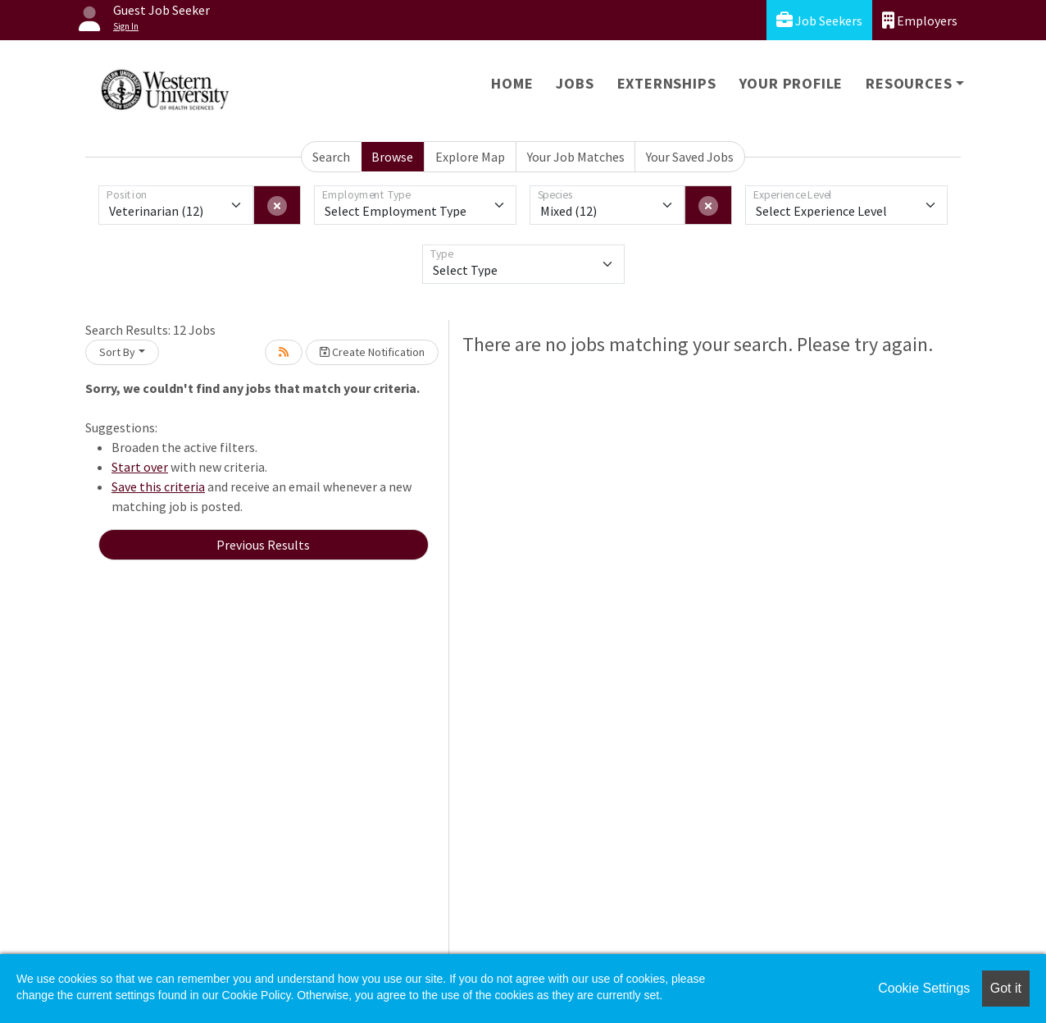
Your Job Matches (576, 156)
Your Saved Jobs (690, 156)
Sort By (117, 352)
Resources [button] (909, 83)
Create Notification (372, 352)
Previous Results (263, 545)
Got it (1005, 988)
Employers (919, 20)
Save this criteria (158, 486)
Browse (392, 156)
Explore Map (470, 156)
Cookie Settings (924, 988)
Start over (139, 467)
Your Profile (791, 83)
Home (512, 83)
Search (331, 156)
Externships (666, 83)
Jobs (574, 83)
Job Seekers (819, 20)
